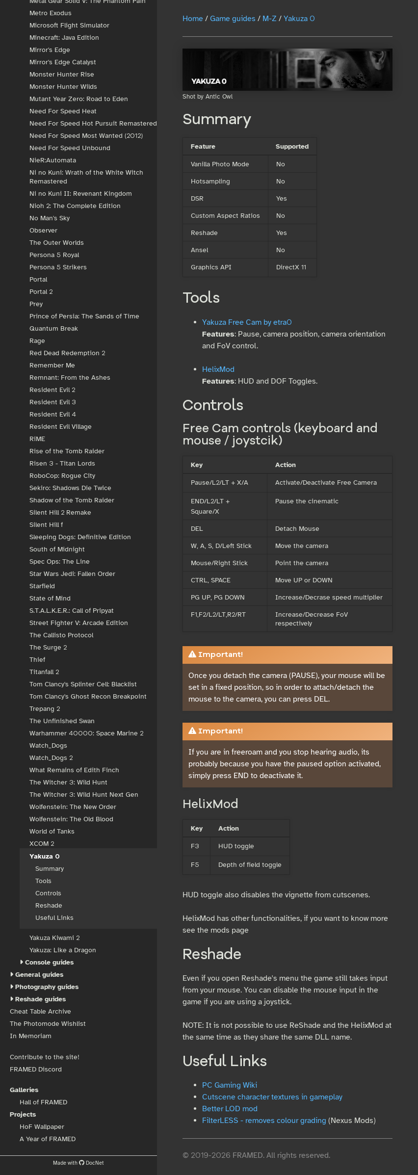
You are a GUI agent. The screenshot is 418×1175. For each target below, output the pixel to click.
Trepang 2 (44, 709)
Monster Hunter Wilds (63, 86)
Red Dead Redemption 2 (67, 353)
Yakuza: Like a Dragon (62, 950)
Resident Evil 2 (52, 390)
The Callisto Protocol (61, 635)
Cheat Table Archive (40, 1011)
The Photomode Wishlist (48, 1023)
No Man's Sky (49, 218)
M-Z (269, 19)
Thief (37, 659)
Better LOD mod (230, 1109)
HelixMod (218, 369)
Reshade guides (40, 999)
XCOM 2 (41, 843)
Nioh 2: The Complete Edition (75, 206)
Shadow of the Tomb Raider (71, 500)
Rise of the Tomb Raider (66, 451)
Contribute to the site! (44, 1057)
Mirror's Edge (49, 50)
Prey (36, 304)
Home (193, 19)
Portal (38, 279)
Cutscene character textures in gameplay (272, 1097)
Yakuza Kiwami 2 (54, 938)
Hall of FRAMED (43, 1102)
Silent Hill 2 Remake (60, 512)
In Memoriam (31, 1036)
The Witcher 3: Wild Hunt (68, 782)
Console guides (49, 962)
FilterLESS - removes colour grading (264, 1120)
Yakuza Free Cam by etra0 (247, 322)
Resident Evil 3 (52, 402)
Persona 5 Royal (54, 255)
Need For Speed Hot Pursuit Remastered (93, 123)
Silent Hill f (46, 525)
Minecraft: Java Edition (64, 37)
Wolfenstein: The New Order (72, 807)
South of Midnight (57, 549)
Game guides (233, 19)
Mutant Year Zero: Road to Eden (78, 99)
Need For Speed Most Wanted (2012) (86, 135)
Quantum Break (53, 328)
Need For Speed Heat (63, 111)
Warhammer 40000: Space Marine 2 (86, 733)
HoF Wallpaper (42, 1127)
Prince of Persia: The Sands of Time (84, 316)
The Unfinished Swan (62, 721)
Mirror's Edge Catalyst (62, 62)
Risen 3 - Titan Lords (62, 463)
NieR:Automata (52, 160)
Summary (49, 868)
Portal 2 (40, 291)
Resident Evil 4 (52, 414)
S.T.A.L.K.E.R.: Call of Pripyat (71, 610)
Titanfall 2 (44, 672)
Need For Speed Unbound (69, 148)
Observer (43, 230)
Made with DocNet (78, 1162)
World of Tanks (52, 831)
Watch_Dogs (48, 745)
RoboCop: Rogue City (62, 475)
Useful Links (54, 918)
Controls (48, 893)
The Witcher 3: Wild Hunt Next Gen (83, 794)
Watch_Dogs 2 (51, 758)
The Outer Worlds (56, 242)
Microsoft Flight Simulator (69, 25)
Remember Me (52, 365)
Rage (37, 341)
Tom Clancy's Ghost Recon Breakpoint (88, 696)
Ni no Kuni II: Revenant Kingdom (80, 193)
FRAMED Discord (36, 1069)
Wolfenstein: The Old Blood (71, 819)
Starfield (42, 586)
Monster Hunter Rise (61, 74)
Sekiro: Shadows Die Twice (70, 488)
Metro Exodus (50, 13)
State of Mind (50, 598)
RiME (37, 439)
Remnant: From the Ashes (69, 377)
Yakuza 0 (44, 856)
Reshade (48, 905)
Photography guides (46, 987)
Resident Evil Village (60, 426)
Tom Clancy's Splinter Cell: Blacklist (83, 684)
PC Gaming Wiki (229, 1085)
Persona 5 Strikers (58, 267)
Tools (43, 881)
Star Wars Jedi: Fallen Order (72, 574)
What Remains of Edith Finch (74, 770)
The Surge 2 (48, 647)
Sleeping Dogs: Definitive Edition (80, 537)
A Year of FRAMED (48, 1139)
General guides (39, 974)
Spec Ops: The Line (59, 561)
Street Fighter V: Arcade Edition (78, 623)
